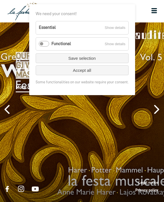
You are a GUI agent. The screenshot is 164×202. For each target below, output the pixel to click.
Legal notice (148, 182)
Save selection (82, 58)
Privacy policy (146, 190)
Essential (47, 27)
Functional (61, 44)
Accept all (82, 70)
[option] (82, 112)
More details (29, 87)
